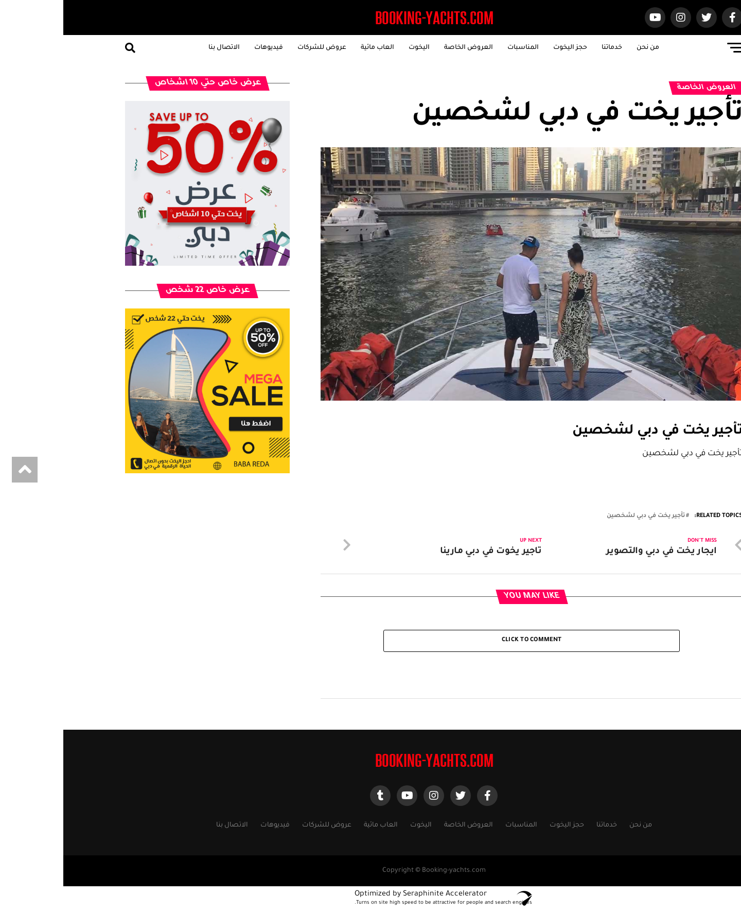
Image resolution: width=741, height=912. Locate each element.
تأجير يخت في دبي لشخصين (582, 516)
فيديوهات (205, 47)
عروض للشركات (258, 47)
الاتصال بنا (161, 47)
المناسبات (459, 47)
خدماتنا (548, 47)
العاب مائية (314, 47)
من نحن (584, 47)
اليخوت (355, 47)
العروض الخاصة (405, 47)
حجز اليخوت (507, 47)
